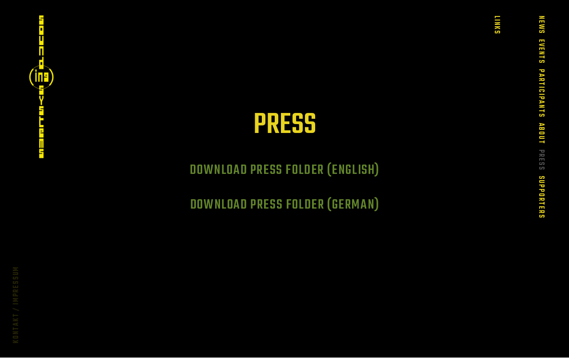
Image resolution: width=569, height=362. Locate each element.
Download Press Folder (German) (285, 205)
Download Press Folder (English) (285, 170)
